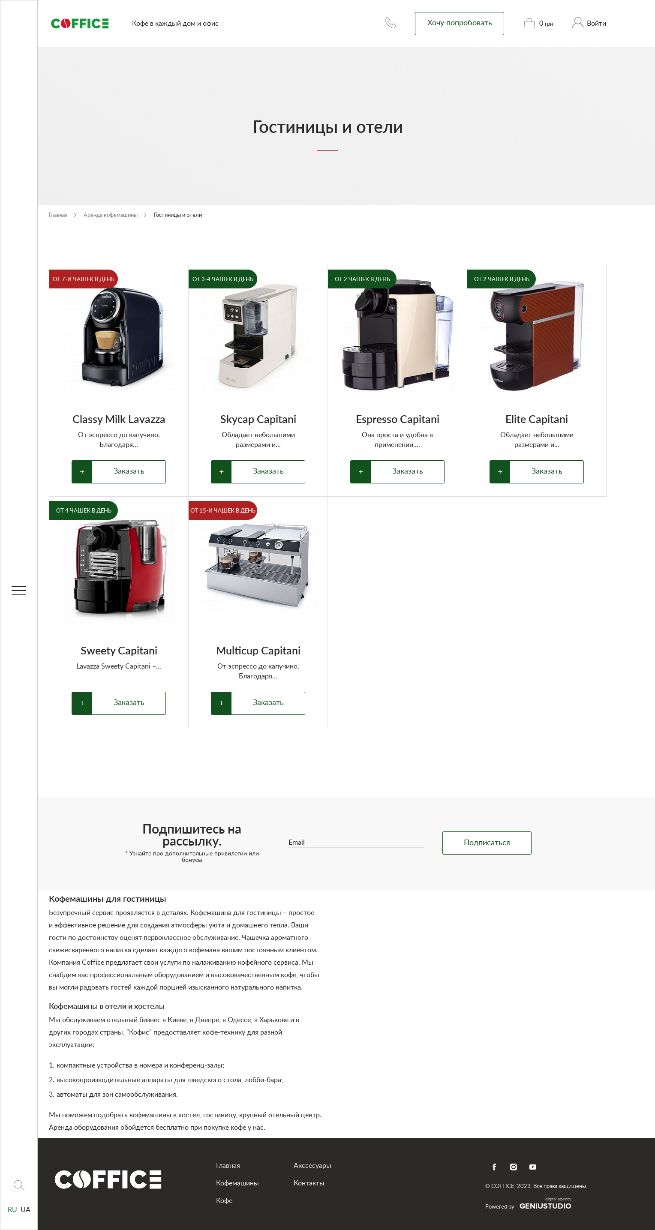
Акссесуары (312, 1165)
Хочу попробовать (459, 23)
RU (13, 1209)
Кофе (224, 1200)
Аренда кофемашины (111, 215)
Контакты (309, 1183)
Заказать (129, 471)
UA (25, 1209)
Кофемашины (237, 1183)
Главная (59, 215)
